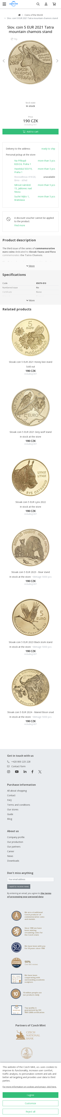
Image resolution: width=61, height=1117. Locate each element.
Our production (15, 841)
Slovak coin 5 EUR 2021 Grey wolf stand (31, 431)
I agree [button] (30, 1095)
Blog (9, 818)
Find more (19, 225)
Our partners (13, 846)
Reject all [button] (30, 1111)
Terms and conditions (18, 804)
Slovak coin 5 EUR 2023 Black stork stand (30, 642)
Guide (10, 814)
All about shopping (17, 790)
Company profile (16, 837)
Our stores (12, 809)
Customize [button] (30, 1103)
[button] (6, 61)
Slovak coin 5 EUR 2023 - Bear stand (30, 572)
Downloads (13, 860)
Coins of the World (34, 14)
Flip (14, 40)
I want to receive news (19, 886)
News (10, 856)
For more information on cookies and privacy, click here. (30, 1086)
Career (10, 851)
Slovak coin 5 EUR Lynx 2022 (30, 502)
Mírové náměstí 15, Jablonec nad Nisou (23, 188)
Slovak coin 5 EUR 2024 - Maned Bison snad (30, 712)
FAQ (9, 800)
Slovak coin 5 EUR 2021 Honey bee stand (30, 361)
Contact (11, 795)
